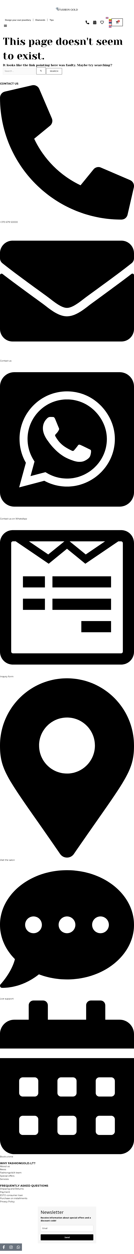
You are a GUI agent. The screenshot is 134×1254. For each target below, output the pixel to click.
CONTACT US (9, 83)
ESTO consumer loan (11, 1195)
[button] (5, 25)
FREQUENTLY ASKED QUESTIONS (24, 1185)
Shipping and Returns (12, 1189)
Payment (5, 1192)
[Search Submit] (41, 70)
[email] (67, 1228)
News (3, 1169)
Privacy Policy (7, 1201)
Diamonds (40, 19)
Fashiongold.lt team (11, 1172)
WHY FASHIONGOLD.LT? (17, 1163)
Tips (52, 19)
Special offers (7, 1176)
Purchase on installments (13, 1198)
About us (5, 1166)
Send (67, 1237)
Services (4, 1179)
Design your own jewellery (18, 19)
